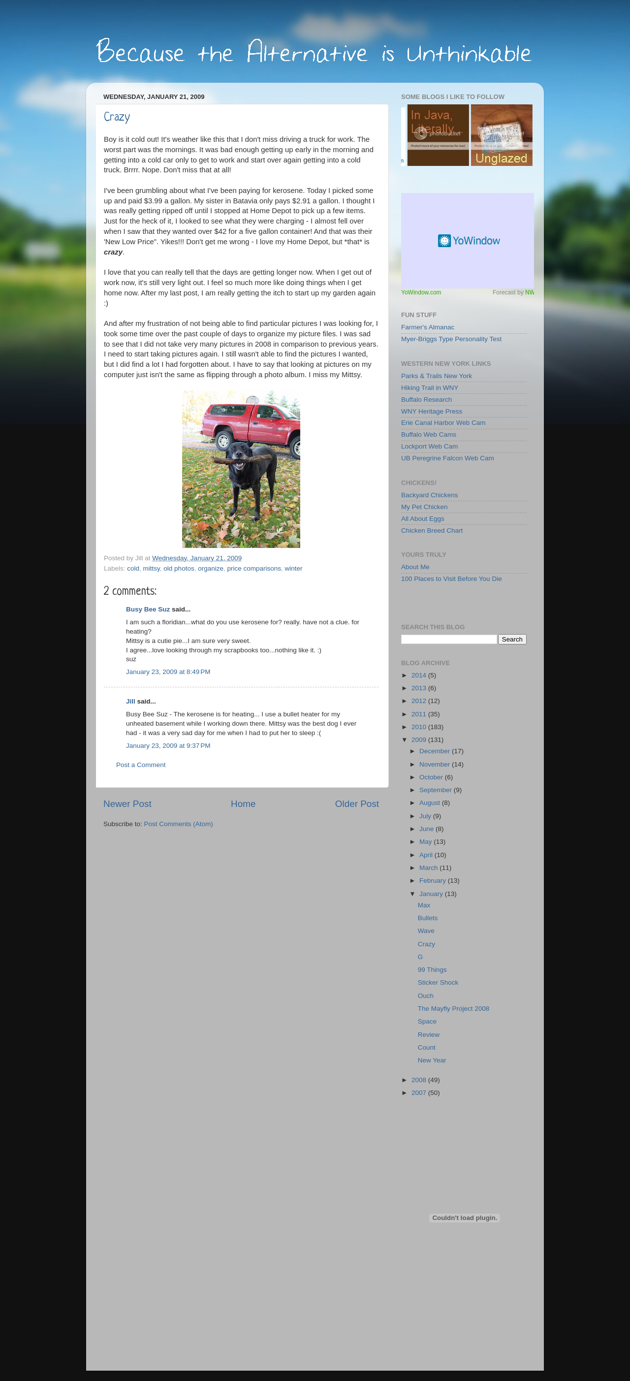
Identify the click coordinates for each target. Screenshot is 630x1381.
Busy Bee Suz (148, 609)
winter (294, 568)
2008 (419, 1080)
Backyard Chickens (429, 495)
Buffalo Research (426, 399)
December (435, 751)
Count (427, 1047)
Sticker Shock (438, 982)
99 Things (432, 969)
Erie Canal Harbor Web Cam (443, 422)
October (432, 777)
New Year (432, 1060)
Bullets (428, 918)
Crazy (117, 118)
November (435, 764)
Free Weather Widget (470, 241)
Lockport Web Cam (429, 446)
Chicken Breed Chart (432, 530)
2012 (419, 701)
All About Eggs (422, 518)
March (429, 867)
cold (133, 568)
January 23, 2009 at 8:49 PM (168, 671)
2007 (419, 1092)
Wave (426, 930)
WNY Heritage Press (431, 411)
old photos (178, 568)
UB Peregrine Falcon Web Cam (447, 458)
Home (243, 804)
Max (424, 905)
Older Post (357, 804)
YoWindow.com (421, 292)
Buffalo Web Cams (428, 434)
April (427, 855)
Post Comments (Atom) (178, 824)
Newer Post (127, 804)
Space (427, 1021)
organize (210, 568)
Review (429, 1034)
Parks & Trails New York (436, 376)
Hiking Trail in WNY (429, 387)
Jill (130, 701)
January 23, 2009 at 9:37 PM (168, 745)
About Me (415, 567)
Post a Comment (141, 765)
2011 (419, 714)
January (432, 894)
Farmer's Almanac (427, 327)
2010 (419, 727)
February (433, 880)
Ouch (426, 995)
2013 (419, 688)
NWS (532, 292)
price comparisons (254, 568)
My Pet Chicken (424, 507)
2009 (419, 739)
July (426, 816)
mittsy (151, 568)
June (427, 829)
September (436, 790)
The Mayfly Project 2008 (454, 1008)
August (430, 802)
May (426, 841)
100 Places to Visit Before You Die (451, 578)
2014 (419, 675)
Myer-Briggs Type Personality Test (451, 339)
